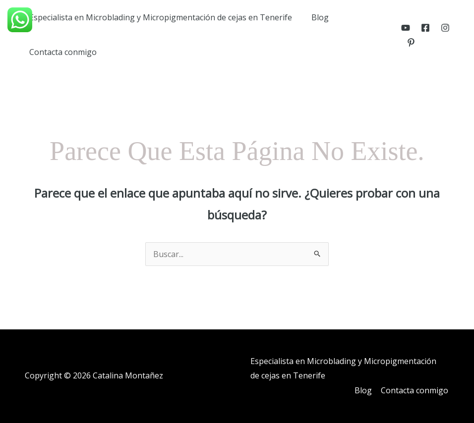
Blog (315, 17)
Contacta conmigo (61, 52)
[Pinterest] (410, 42)
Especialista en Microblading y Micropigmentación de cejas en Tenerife (159, 17)
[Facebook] (424, 27)
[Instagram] (444, 27)
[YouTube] (404, 27)
